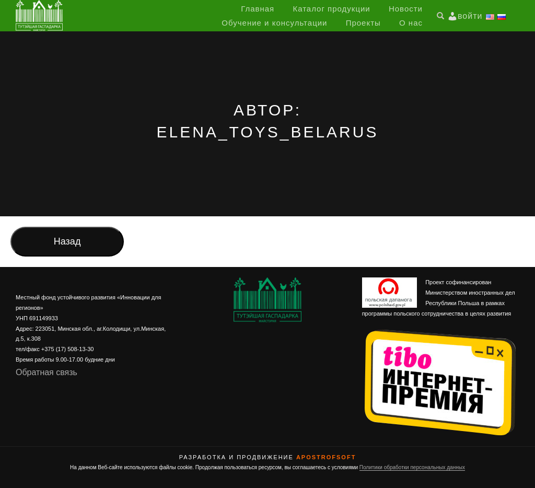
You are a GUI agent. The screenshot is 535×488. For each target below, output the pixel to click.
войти (470, 15)
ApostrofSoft (326, 457)
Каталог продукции (331, 8)
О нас (411, 22)
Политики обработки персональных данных (412, 467)
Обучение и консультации (274, 22)
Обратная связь (46, 372)
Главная (257, 8)
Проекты (363, 22)
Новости (406, 8)
